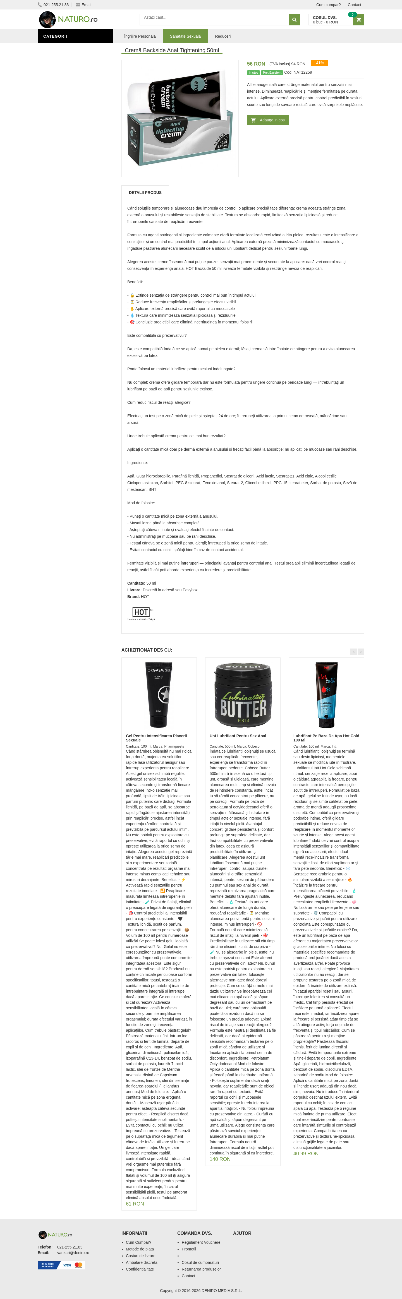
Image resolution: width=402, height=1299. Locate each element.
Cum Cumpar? (138, 1242)
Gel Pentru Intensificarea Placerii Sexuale (156, 738)
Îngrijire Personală (67, 199)
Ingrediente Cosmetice (70, 207)
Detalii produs (145, 192)
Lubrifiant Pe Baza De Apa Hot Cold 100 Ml (326, 738)
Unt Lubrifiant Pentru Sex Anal (238, 736)
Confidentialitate (140, 1269)
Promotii (189, 1249)
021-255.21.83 (53, 5)
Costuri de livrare (140, 1256)
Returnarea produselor (201, 1269)
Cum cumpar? (328, 5)
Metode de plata (140, 1249)
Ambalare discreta (141, 1262)
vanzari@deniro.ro (73, 1252)
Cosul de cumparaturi (200, 1262)
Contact (354, 5)
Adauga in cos (272, 120)
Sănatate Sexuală (185, 36)
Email (83, 5)
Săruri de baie (60, 215)
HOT (145, 596)
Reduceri (223, 36)
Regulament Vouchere (201, 1242)
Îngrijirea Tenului (65, 224)
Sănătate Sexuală (65, 48)
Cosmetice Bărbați (66, 232)
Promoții (54, 190)
